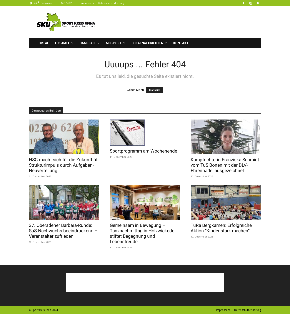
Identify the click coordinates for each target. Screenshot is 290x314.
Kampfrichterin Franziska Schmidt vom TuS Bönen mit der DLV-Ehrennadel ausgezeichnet (225, 165)
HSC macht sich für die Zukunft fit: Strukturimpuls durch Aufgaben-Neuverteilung (64, 165)
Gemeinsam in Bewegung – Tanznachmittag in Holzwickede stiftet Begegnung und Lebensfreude (142, 233)
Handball (90, 43)
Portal (43, 43)
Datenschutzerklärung (111, 3)
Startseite (154, 90)
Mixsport (115, 43)
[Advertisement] (182, 22)
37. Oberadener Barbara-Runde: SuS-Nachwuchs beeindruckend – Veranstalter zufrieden (63, 231)
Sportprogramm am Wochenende (143, 151)
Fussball (64, 43)
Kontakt (180, 43)
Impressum (87, 3)
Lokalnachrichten (149, 43)
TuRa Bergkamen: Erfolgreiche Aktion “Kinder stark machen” (221, 228)
